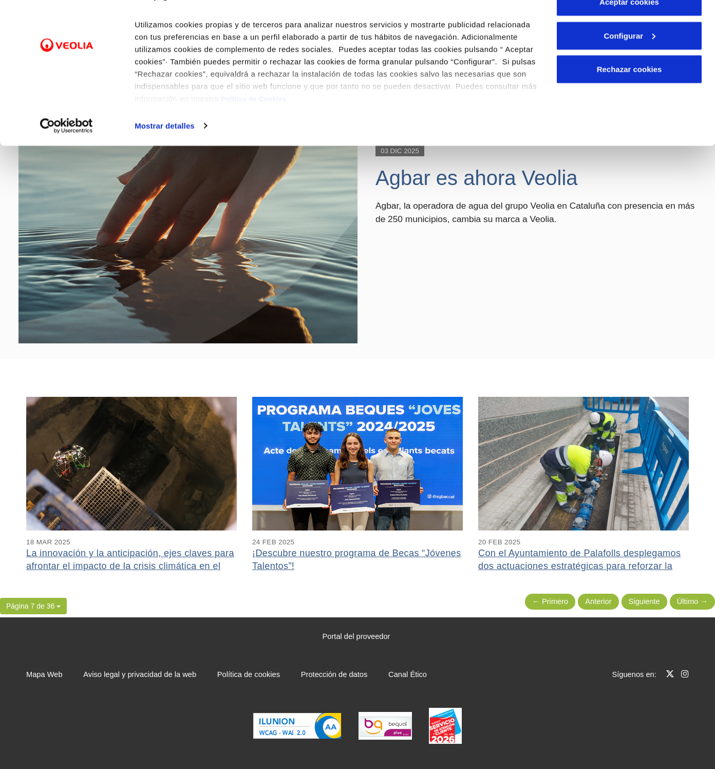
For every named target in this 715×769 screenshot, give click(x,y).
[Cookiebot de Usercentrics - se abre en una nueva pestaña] (66, 151)
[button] (33, 606)
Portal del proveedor (356, 636)
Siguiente (644, 601)
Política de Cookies (253, 124)
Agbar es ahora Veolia (476, 178)
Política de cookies (248, 674)
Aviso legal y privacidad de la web (139, 674)
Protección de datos (334, 674)
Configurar (629, 61)
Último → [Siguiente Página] (692, 601)
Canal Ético (407, 674)
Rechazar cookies (629, 94)
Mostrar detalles (165, 151)
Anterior (598, 601)
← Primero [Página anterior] (550, 601)
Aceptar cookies (629, 27)
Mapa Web (44, 674)
